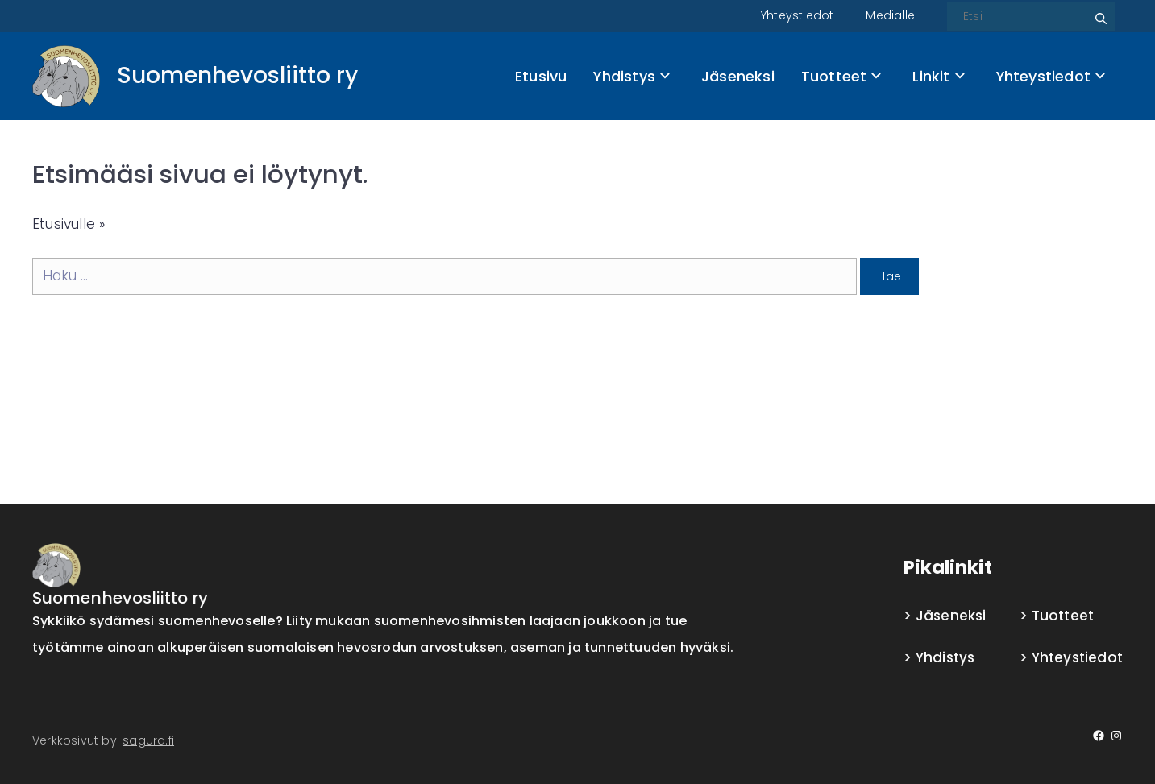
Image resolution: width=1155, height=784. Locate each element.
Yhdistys (631, 76)
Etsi (1099, 12)
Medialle (890, 15)
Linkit (938, 76)
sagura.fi (148, 740)
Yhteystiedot (797, 15)
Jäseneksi (738, 76)
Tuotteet (841, 76)
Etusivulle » (68, 224)
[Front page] (195, 76)
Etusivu (541, 76)
